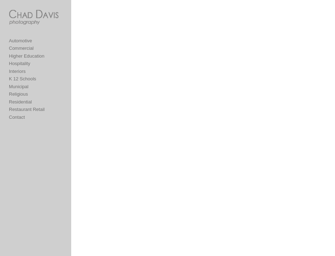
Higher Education (27, 56)
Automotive (20, 40)
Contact (17, 117)
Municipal (18, 86)
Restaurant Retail (27, 109)
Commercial (21, 48)
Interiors (17, 71)
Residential (20, 102)
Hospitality (19, 63)
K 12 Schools (22, 78)
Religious (18, 94)
